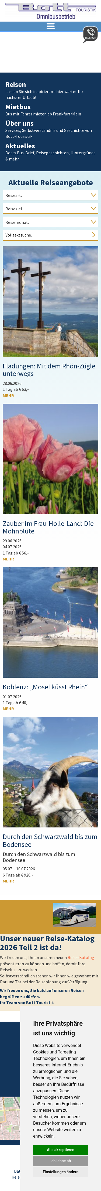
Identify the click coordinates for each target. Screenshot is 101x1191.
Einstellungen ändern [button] (61, 1172)
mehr (8, 395)
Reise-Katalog (81, 957)
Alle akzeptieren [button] (60, 1150)
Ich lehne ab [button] (60, 1161)
